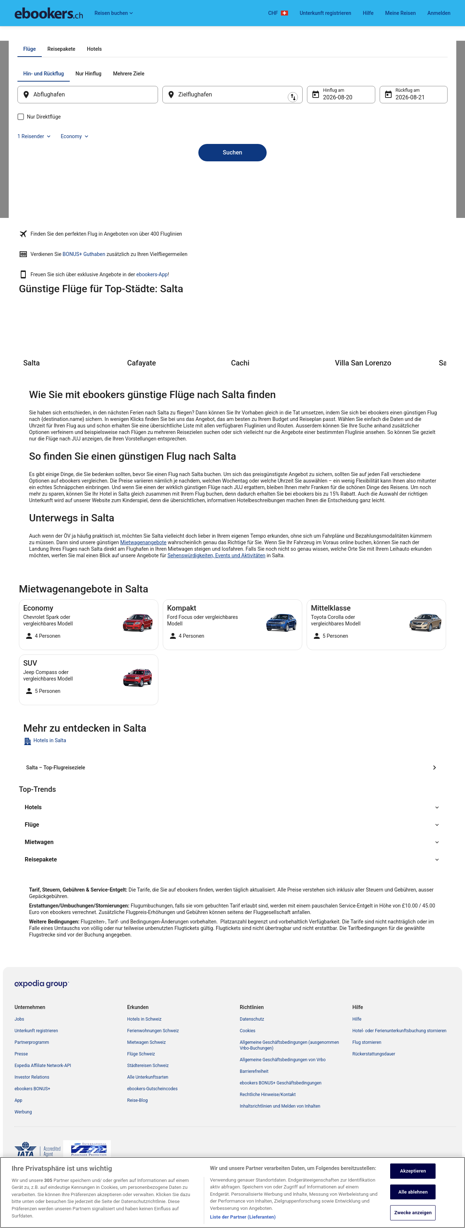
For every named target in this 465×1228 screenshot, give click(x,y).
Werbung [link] (23, 1137)
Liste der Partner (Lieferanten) (243, 1220)
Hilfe (368, 13)
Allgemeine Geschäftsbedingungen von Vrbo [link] (283, 1085)
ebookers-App (336, 301)
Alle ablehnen (413, 1194)
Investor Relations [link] (32, 1102)
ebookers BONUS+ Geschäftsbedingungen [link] (281, 1108)
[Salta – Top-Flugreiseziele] (232, 793)
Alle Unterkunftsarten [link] (147, 1102)
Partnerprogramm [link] (32, 1068)
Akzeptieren (413, 1173)
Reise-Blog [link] (137, 1126)
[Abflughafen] (97, 177)
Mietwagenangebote (143, 568)
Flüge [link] (50, 35)
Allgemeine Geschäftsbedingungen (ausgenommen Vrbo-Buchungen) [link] (289, 1071)
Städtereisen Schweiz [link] (148, 1091)
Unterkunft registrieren (325, 13)
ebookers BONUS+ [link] (32, 1114)
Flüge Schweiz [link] (141, 1079)
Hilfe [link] (356, 1044)
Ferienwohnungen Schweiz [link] (153, 1056)
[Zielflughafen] (232, 177)
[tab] (199, 131)
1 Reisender (369, 156)
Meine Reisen (400, 13)
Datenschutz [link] (252, 1044)
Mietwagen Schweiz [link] (146, 1068)
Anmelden (439, 13)
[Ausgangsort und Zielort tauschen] (167, 176)
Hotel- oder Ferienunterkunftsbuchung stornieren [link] (399, 1056)
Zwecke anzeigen (413, 1215)
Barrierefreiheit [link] (254, 1097)
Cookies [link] (247, 1056)
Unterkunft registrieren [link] (36, 1056)
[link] (75, 767)
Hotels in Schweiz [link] (144, 1044)
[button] (232, 833)
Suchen (232, 222)
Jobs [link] (19, 1044)
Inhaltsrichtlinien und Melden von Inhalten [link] (280, 1131)
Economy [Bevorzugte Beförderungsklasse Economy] (409, 156)
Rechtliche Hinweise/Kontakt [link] (268, 1120)
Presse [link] (21, 1079)
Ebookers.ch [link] (27, 35)
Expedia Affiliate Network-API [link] (43, 1091)
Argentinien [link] (73, 35)
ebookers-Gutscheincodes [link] (152, 1114)
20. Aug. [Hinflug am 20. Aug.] (329, 179)
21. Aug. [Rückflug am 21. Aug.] (396, 179)
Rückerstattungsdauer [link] (373, 1079)
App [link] (18, 1126)
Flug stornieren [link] (366, 1068)
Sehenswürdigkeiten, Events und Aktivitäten (216, 581)
